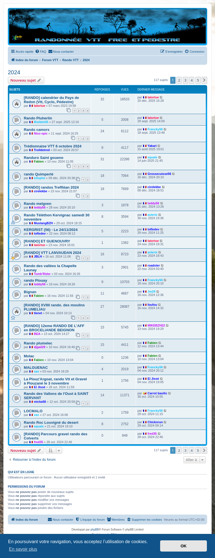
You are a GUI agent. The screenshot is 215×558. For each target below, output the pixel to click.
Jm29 (151, 291)
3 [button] (185, 80)
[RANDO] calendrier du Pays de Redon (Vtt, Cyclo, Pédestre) (51, 100)
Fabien (39, 161)
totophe (39, 178)
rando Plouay (35, 280)
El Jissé (39, 387)
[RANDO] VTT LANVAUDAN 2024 (52, 253)
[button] (204, 80)
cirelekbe (40, 191)
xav (36, 371)
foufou (152, 304)
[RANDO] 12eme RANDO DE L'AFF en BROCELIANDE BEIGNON (54, 328)
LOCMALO (33, 411)
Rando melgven (37, 204)
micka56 (40, 401)
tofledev (40, 233)
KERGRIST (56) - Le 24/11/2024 (51, 230)
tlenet (38, 313)
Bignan (30, 292)
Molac (29, 356)
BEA (37, 333)
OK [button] (184, 546)
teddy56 (40, 207)
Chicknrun (155, 422)
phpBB (94, 529)
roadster (154, 265)
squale (152, 157)
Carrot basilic (157, 393)
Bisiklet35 (41, 122)
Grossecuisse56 (159, 173)
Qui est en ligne (21, 472)
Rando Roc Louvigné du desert (51, 422)
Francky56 (155, 129)
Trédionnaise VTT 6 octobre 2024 (52, 146)
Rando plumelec (38, 343)
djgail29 (39, 347)
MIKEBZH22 (156, 325)
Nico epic (41, 133)
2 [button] (179, 80)
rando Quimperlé (38, 174)
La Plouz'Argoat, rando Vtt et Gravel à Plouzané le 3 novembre (55, 381)
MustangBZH (43, 223)
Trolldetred (42, 150)
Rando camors (37, 130)
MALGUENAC (36, 367)
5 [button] (198, 80)
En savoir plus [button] (23, 549)
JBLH (38, 256)
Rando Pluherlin (38, 118)
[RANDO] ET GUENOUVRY (47, 241)
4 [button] (192, 80)
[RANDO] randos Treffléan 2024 (51, 187)
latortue (39, 105)
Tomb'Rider (42, 273)
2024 (14, 72)
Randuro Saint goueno (43, 158)
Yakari (152, 145)
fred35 (38, 442)
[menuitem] (40, 51)
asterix (152, 214)
